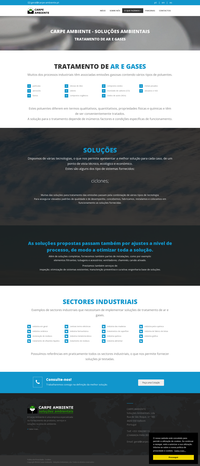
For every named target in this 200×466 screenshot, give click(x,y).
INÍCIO (103, 10)
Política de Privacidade (35, 460)
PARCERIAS (150, 10)
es (171, 2)
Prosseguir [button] (173, 457)
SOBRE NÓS (115, 10)
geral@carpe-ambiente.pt (44, 2)
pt (155, 2)
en (163, 2)
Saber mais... (33, 429)
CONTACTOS (165, 10)
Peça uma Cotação (151, 382)
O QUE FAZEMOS (132, 10)
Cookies (48, 460)
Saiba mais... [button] (180, 451)
